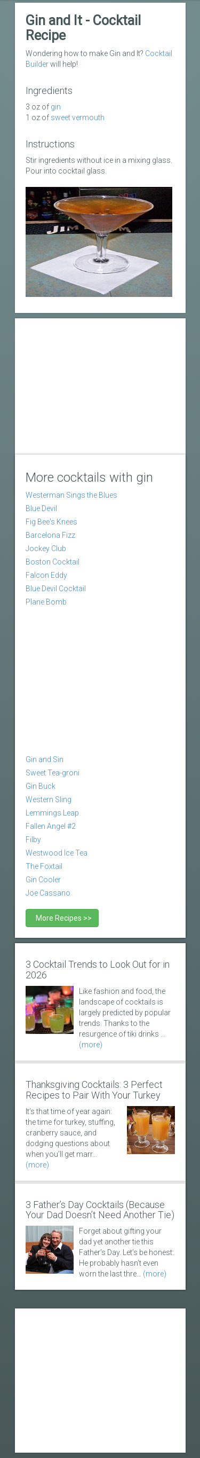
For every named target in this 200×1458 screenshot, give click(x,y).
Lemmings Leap (52, 813)
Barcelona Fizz (50, 535)
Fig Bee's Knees (51, 522)
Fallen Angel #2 (51, 826)
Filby (33, 839)
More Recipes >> (62, 918)
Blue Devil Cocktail (56, 588)
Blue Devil (41, 508)
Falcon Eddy (46, 575)
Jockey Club (46, 548)
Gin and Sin (44, 759)
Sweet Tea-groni (52, 773)
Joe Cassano (48, 893)
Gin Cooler (43, 879)
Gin (56, 107)
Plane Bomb (46, 602)
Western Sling (48, 799)
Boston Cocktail (52, 562)
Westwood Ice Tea (56, 853)
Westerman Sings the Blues (71, 495)
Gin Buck (40, 786)
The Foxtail (44, 866)
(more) (90, 1044)
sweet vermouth (78, 117)
